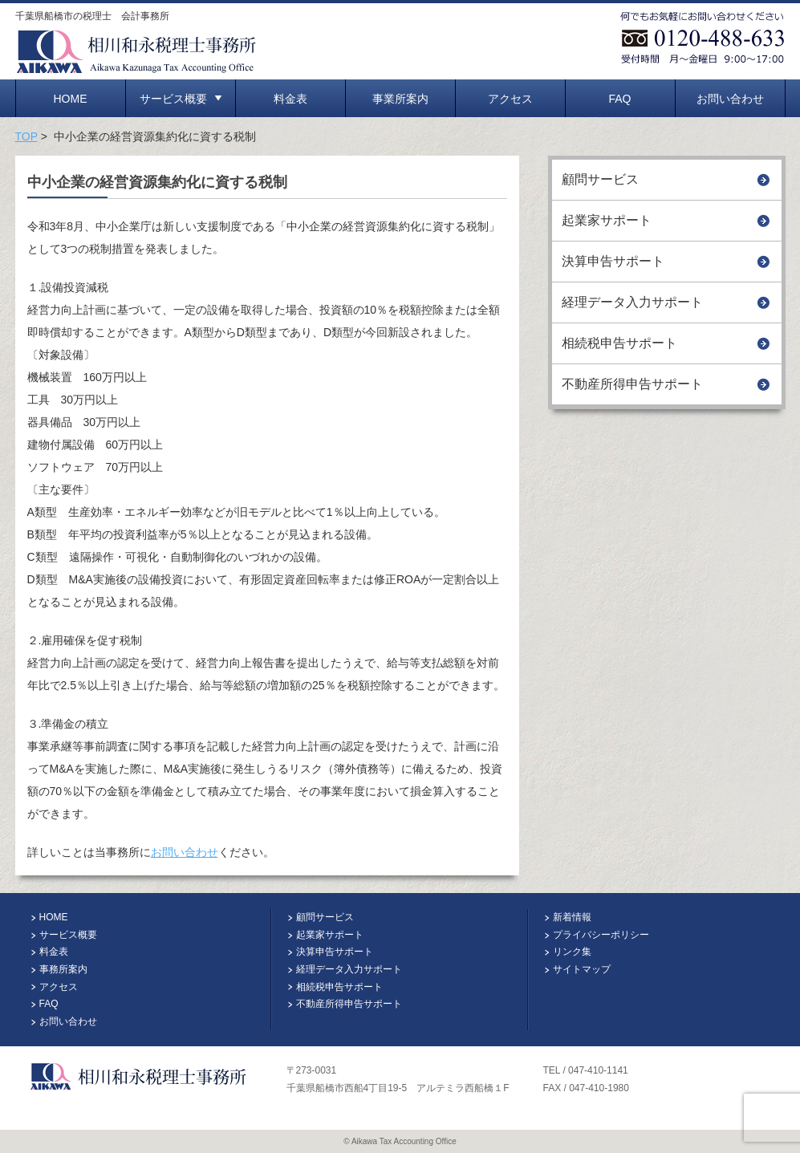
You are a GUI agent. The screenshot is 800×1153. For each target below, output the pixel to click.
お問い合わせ (730, 98)
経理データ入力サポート (632, 302)
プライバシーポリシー (601, 934)
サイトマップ (582, 969)
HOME (70, 98)
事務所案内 (63, 969)
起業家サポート (607, 220)
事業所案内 (400, 98)
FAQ (619, 98)
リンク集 (572, 951)
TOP (26, 136)
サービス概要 (180, 98)
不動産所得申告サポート (632, 384)
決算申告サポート (613, 261)
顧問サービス (600, 179)
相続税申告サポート (619, 343)
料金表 (290, 98)
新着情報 (572, 917)
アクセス (510, 98)
